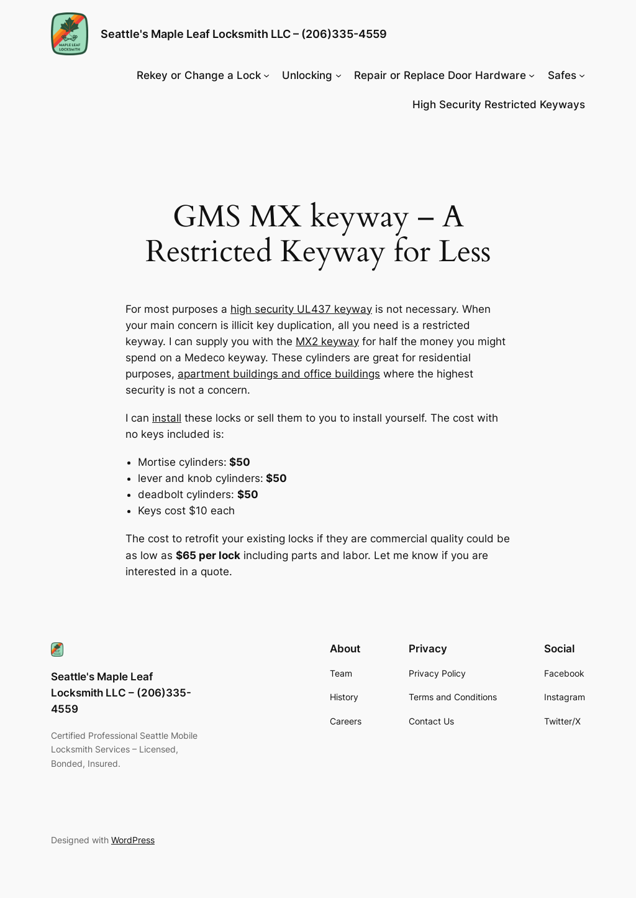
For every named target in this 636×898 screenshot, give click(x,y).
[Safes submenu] (582, 75)
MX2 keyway (327, 341)
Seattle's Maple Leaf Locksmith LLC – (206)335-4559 (244, 33)
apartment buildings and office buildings (279, 374)
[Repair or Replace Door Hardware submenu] (532, 75)
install (166, 418)
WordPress (133, 840)
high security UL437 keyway (301, 309)
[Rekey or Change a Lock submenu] (266, 75)
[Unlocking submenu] (338, 75)
